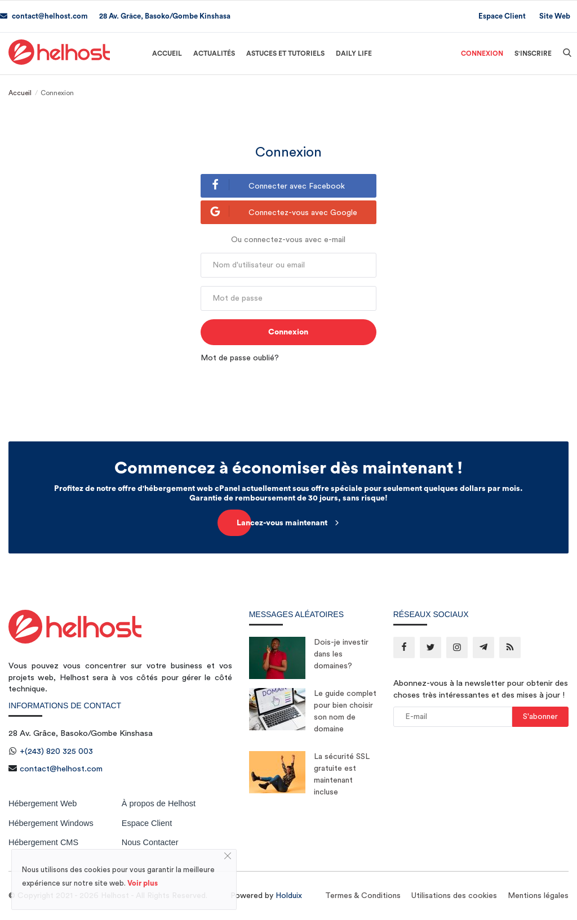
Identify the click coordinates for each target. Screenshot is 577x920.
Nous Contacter (150, 842)
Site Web (554, 16)
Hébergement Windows (51, 823)
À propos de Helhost (159, 803)
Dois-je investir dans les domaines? (341, 654)
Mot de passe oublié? (240, 358)
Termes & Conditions (363, 896)
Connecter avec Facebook (273, 184)
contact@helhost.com (44, 16)
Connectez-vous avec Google (279, 211)
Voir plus (142, 883)
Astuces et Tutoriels (285, 53)
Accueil (167, 53)
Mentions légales (538, 896)
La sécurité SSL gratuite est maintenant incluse (342, 774)
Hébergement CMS (43, 842)
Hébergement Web (42, 803)
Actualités (214, 53)
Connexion (482, 53)
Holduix (289, 896)
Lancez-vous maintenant (289, 522)
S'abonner (540, 717)
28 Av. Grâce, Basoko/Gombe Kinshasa (164, 16)
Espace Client (502, 16)
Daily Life (354, 53)
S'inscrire (533, 53)
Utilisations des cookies (454, 896)
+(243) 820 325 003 (56, 751)
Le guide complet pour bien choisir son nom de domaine (345, 711)
